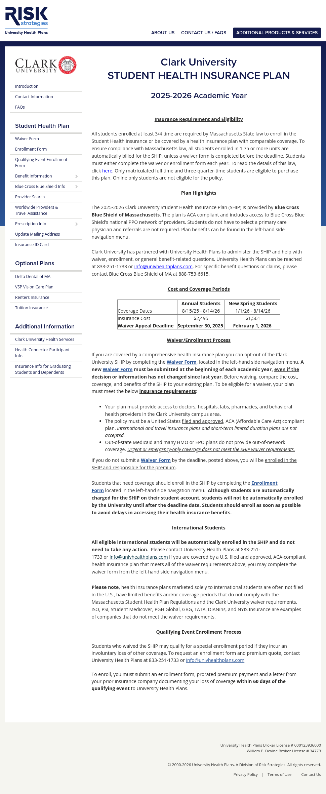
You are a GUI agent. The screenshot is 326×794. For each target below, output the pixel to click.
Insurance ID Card (32, 244)
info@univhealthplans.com (215, 660)
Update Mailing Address (37, 234)
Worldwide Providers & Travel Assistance (36, 210)
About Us (162, 33)
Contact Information (34, 97)
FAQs (20, 107)
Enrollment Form (31, 149)
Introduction (26, 86)
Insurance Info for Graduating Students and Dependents (43, 369)
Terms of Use (279, 774)
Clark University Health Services (44, 339)
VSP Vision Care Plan (34, 287)
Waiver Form (182, 362)
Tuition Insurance (31, 308)
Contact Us (311, 774)
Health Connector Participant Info (42, 353)
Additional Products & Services (277, 33)
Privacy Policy (246, 774)
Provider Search (30, 197)
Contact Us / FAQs (203, 33)
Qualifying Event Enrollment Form (41, 162)
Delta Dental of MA (32, 276)
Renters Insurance (32, 297)
